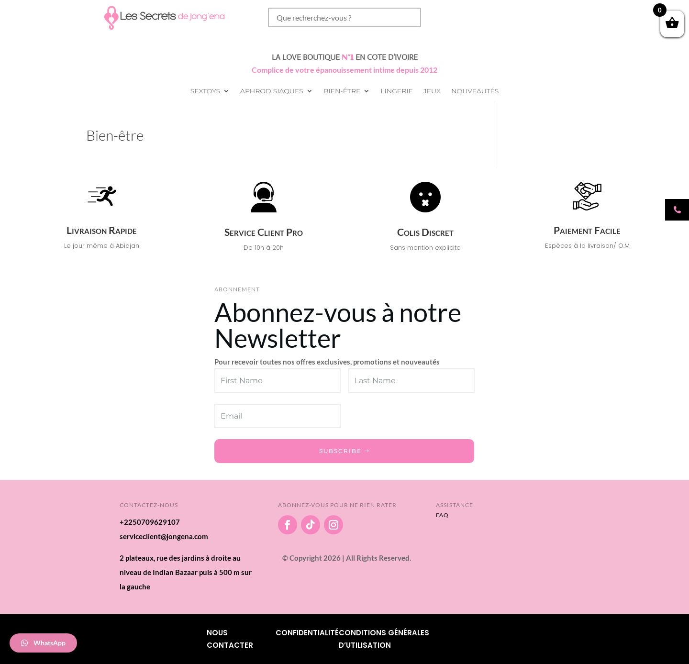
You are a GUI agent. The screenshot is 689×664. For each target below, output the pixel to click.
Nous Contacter (230, 639)
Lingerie (396, 91)
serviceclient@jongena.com (164, 536)
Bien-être (341, 91)
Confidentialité (307, 633)
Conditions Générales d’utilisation (384, 639)
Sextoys (205, 91)
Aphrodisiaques (271, 91)
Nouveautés (475, 91)
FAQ (442, 515)
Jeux (432, 91)
